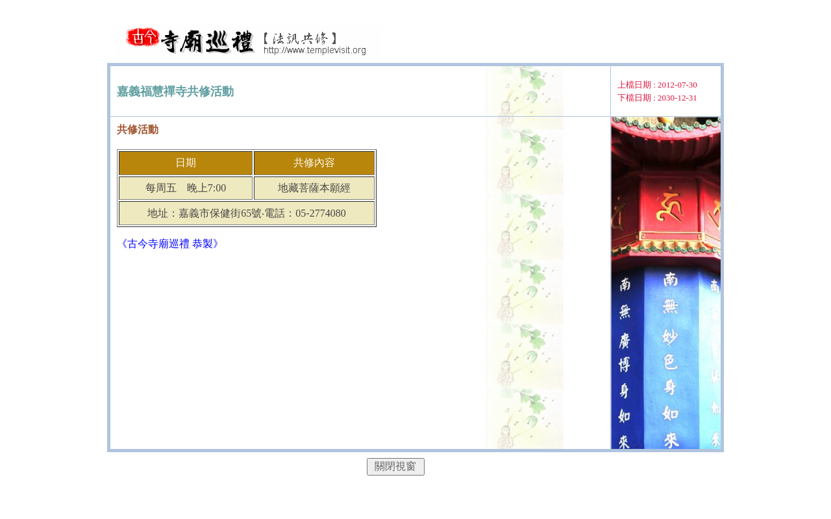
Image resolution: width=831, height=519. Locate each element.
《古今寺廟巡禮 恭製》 (170, 243)
